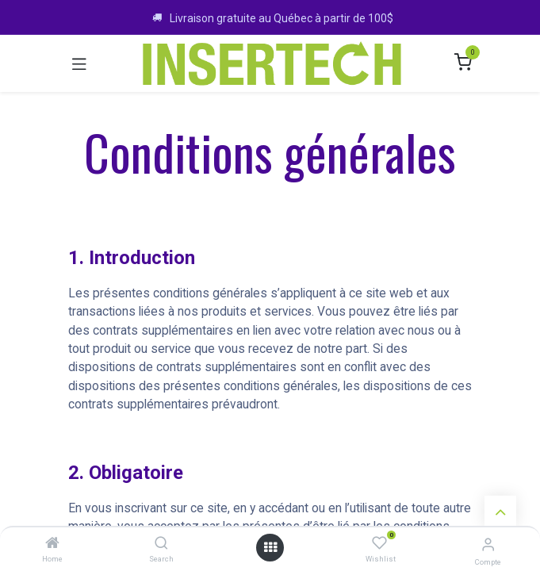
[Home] (52, 544)
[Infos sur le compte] (488, 544)
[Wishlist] (379, 544)
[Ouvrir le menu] (270, 548)
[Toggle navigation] (79, 63)
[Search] (161, 544)
